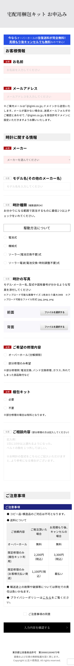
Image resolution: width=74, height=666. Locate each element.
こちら (47, 597)
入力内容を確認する (37, 627)
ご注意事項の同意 (39, 614)
